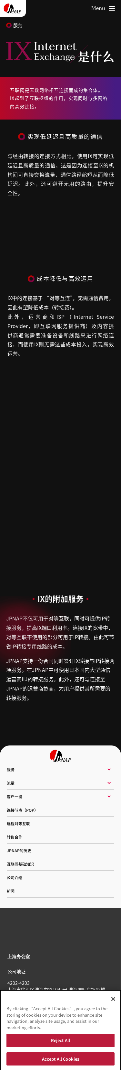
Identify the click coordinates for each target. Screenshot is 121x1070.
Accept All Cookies (60, 1060)
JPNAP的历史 (19, 850)
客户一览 (14, 796)
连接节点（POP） (22, 810)
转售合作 (14, 837)
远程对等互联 (18, 823)
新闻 (11, 891)
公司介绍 (14, 877)
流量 (11, 783)
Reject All (60, 1042)
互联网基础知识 (20, 864)
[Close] (113, 1001)
